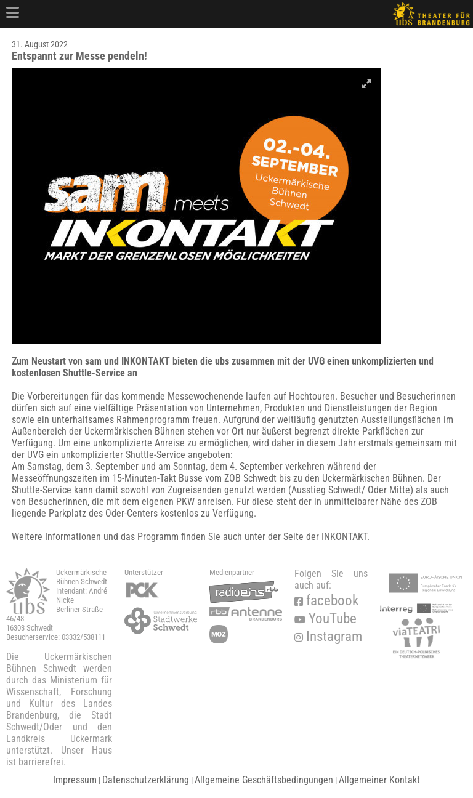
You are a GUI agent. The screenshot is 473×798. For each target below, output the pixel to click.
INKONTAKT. (345, 536)
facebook (326, 600)
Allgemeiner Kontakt (379, 780)
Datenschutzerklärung (145, 780)
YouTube (325, 618)
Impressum (75, 780)
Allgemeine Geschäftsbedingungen (264, 780)
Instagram (328, 636)
